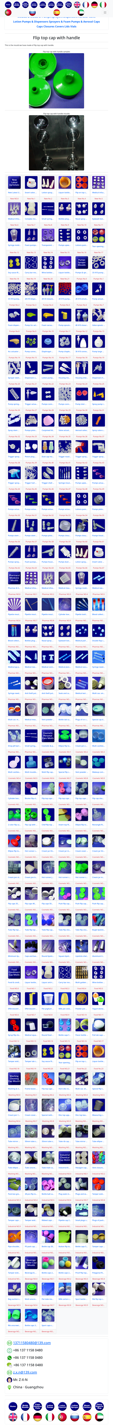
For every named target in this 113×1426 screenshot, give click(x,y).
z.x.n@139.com (25, 1372)
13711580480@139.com (32, 1342)
